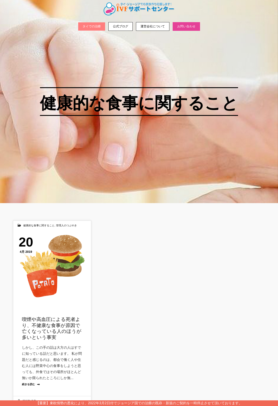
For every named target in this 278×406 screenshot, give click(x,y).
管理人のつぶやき (66, 225)
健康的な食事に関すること (39, 225)
